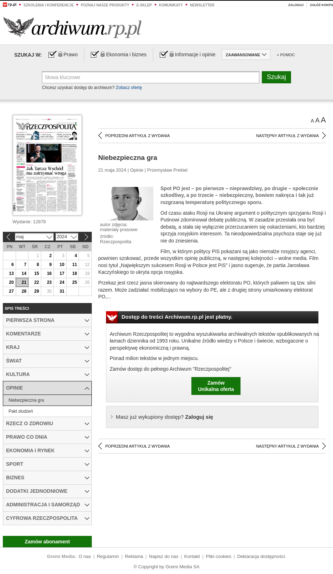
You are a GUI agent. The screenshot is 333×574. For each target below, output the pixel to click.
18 (74, 273)
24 (61, 282)
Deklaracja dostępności (261, 556)
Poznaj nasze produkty (105, 5)
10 (61, 264)
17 (61, 273)
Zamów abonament (47, 541)
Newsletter (202, 5)
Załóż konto (321, 5)
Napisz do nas (163, 556)
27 (11, 291)
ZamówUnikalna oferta (216, 386)
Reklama (134, 556)
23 (49, 282)
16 (49, 273)
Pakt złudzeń (21, 411)
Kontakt (192, 556)
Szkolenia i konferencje (48, 5)
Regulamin (108, 556)
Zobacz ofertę (129, 87)
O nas (85, 556)
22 (36, 282)
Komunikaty (171, 5)
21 (24, 282)
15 (36, 273)
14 (24, 273)
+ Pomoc (286, 55)
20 (11, 282)
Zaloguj (295, 5)
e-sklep (144, 5)
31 (61, 291)
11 (74, 264)
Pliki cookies (219, 556)
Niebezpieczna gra (26, 400)
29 (36, 291)
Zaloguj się (164, 417)
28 (24, 291)
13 (11, 273)
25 (74, 282)
